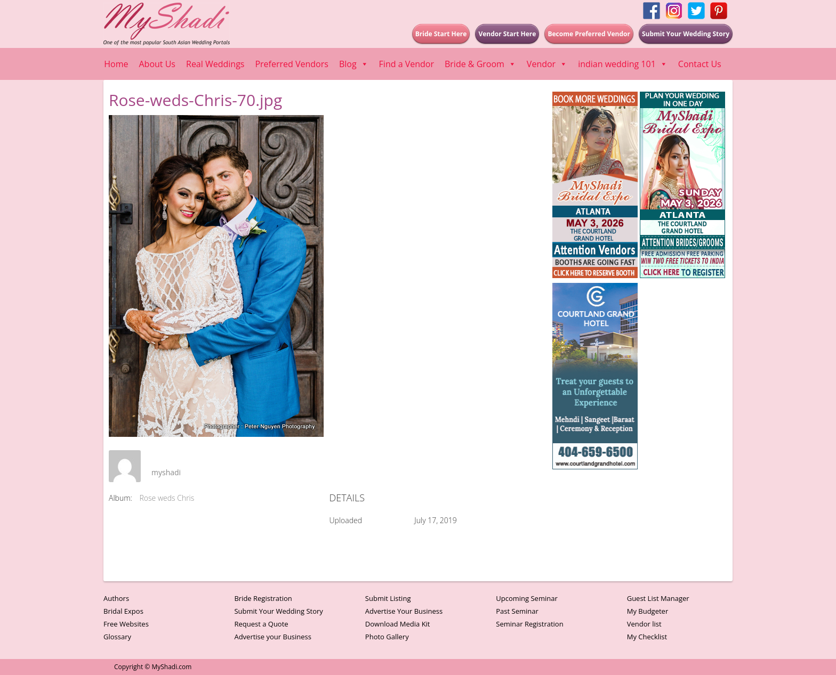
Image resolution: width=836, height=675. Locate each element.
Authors (116, 598)
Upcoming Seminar (526, 598)
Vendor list (644, 624)
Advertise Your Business (404, 611)
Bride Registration (263, 598)
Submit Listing (388, 598)
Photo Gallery (387, 636)
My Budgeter (648, 611)
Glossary (117, 636)
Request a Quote (261, 624)
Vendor (547, 64)
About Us (157, 64)
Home (116, 64)
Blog (353, 64)
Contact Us (699, 64)
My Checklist (647, 636)
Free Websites (126, 624)
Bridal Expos (123, 611)
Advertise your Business (272, 636)
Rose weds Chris (167, 498)
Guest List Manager (658, 598)
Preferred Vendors (291, 64)
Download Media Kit (397, 624)
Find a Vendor (406, 64)
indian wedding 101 (623, 64)
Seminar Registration (529, 624)
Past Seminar (517, 611)
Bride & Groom (480, 64)
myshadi (166, 472)
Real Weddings (215, 64)
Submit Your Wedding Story (278, 611)
